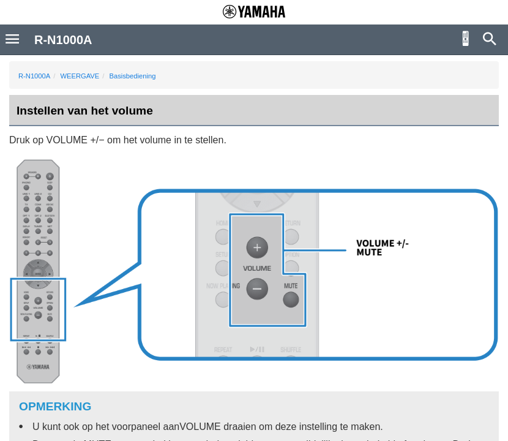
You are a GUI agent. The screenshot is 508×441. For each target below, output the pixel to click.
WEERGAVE (79, 76)
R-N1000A (34, 76)
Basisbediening (133, 76)
